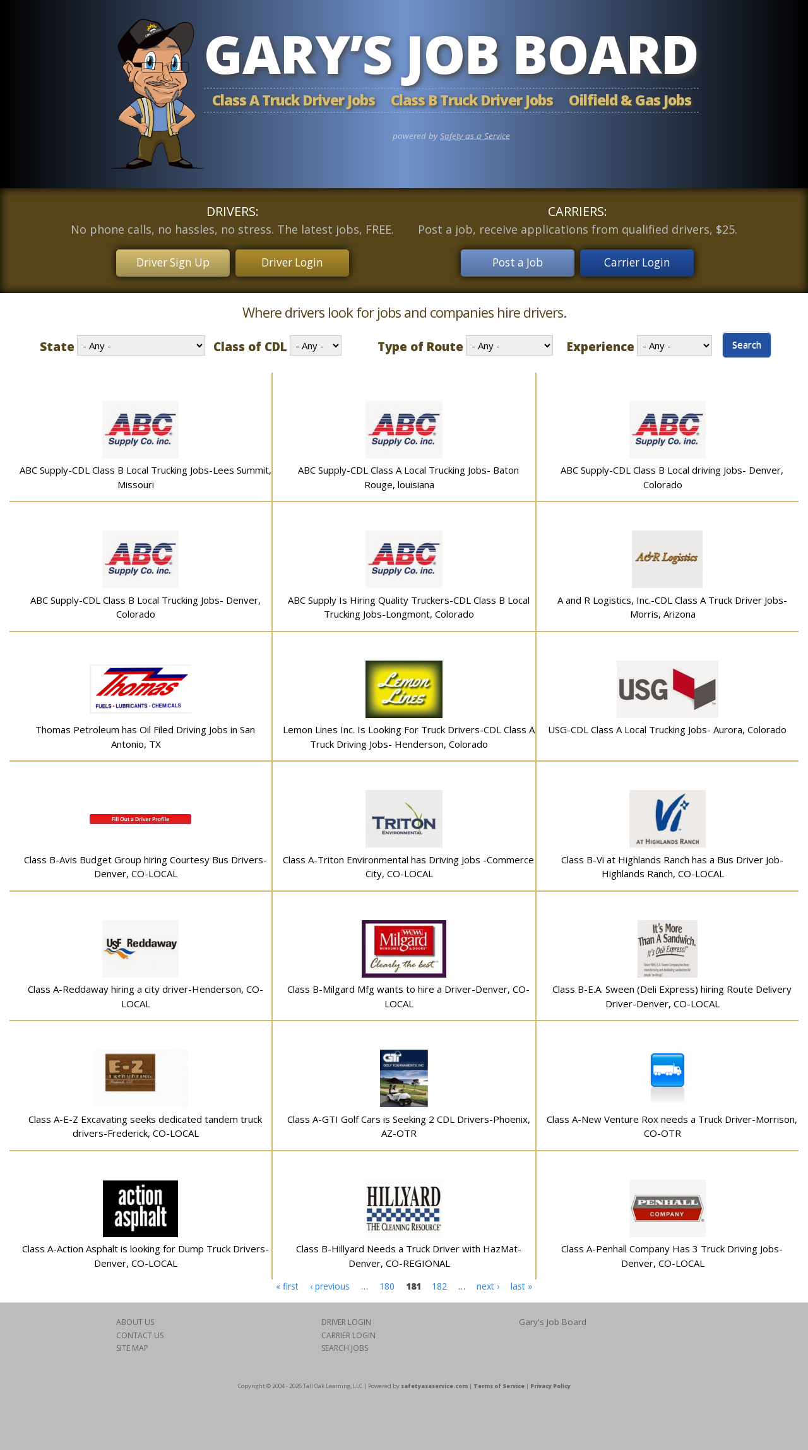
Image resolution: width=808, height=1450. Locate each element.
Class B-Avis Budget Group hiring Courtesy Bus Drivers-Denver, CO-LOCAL (145, 863)
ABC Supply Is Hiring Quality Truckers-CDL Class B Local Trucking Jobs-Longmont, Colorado (409, 603)
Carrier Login (641, 260)
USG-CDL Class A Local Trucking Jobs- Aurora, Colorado (667, 725)
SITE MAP (132, 1344)
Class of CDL (250, 343)
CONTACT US (139, 1331)
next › (488, 1282)
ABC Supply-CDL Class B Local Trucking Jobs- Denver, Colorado (145, 603)
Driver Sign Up (168, 260)
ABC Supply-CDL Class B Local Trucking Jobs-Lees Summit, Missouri (145, 473)
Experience (600, 343)
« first (287, 1282)
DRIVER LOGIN (346, 1318)
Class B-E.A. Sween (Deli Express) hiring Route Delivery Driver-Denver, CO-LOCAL (672, 992)
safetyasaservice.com (434, 1381)
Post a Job (513, 260)
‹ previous (330, 1282)
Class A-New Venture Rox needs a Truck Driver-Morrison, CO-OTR (672, 1122)
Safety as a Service (475, 135)
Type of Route (420, 343)
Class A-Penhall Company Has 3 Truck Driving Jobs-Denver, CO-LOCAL (672, 1252)
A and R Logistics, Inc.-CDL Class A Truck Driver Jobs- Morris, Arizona (672, 603)
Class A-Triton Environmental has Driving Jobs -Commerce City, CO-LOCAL (408, 863)
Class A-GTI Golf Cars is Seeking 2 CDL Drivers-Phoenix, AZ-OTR (408, 1122)
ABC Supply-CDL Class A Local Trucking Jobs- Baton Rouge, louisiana (408, 473)
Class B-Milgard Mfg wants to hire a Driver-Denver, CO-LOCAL (408, 992)
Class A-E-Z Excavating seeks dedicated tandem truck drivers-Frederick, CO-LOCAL (145, 1122)
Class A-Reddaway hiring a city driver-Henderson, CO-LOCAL (145, 992)
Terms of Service (499, 1381)
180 (387, 1282)
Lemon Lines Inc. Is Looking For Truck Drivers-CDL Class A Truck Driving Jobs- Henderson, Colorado (409, 732)
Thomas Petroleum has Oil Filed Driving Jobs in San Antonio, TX (145, 732)
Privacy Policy (550, 1381)
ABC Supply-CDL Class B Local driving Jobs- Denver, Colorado (672, 473)
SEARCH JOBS (344, 1344)
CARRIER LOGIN (348, 1331)
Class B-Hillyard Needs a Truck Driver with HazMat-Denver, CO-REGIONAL (408, 1252)
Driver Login (296, 260)
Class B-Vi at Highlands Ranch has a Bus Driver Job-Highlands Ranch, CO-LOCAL (672, 863)
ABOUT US (135, 1318)
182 (439, 1282)
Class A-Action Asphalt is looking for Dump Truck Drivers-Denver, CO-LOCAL (145, 1252)
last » (521, 1282)
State (57, 343)
